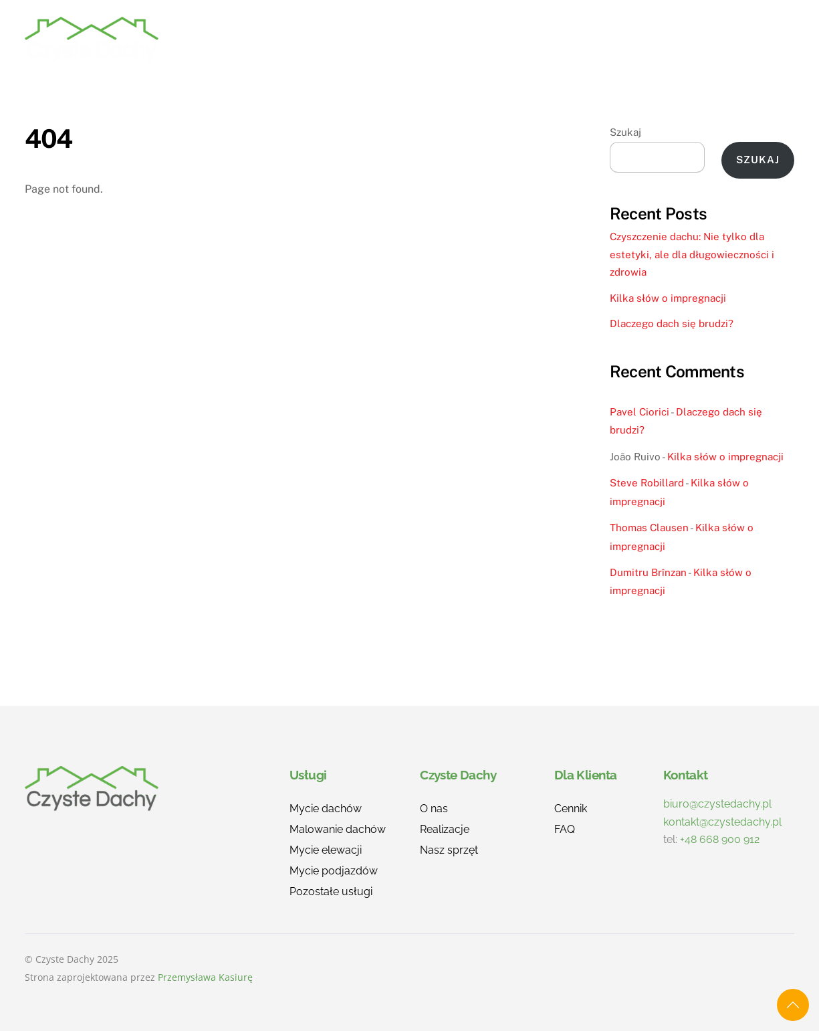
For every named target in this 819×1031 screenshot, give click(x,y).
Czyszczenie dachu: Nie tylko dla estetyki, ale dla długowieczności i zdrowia (692, 254)
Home (305, 39)
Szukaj (625, 132)
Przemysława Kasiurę (205, 977)
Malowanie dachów (337, 829)
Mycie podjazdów (333, 870)
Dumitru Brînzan (648, 572)
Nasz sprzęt (449, 850)
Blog (691, 39)
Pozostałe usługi (330, 891)
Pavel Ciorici (639, 411)
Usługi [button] (367, 39)
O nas (519, 39)
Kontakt (756, 39)
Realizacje (445, 39)
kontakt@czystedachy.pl (722, 822)
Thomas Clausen (649, 527)
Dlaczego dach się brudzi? (671, 323)
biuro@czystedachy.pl (717, 804)
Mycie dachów (325, 808)
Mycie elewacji (325, 850)
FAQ (639, 39)
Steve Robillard (647, 482)
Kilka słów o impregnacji (668, 298)
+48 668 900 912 (719, 839)
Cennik (582, 39)
